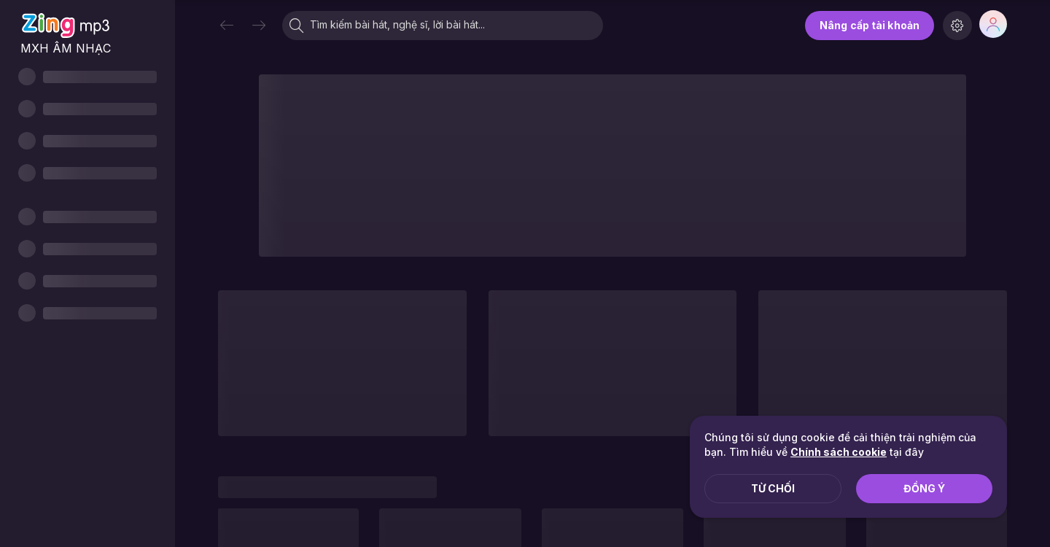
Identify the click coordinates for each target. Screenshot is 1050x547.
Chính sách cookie (838, 452)
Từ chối (773, 488)
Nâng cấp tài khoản (869, 25)
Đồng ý (924, 488)
